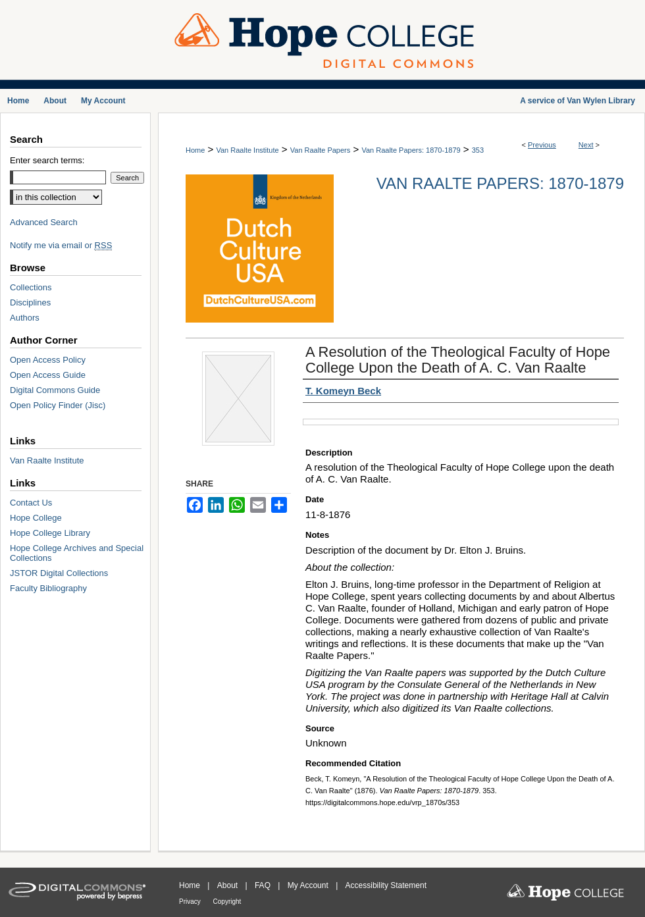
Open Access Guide (48, 375)
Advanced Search (44, 222)
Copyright (227, 901)
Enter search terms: (47, 160)
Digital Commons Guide (55, 390)
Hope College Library (50, 533)
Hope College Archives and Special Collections (76, 553)
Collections (31, 287)
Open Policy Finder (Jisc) (57, 405)
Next (586, 145)
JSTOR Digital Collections (59, 573)
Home (195, 150)
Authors (24, 318)
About (228, 885)
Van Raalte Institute (247, 150)
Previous (542, 145)
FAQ (263, 885)
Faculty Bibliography (48, 588)
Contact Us (31, 503)
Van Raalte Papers (320, 150)
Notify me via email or (61, 245)
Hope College (36, 518)
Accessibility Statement (386, 885)
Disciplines (30, 302)
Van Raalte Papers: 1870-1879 (410, 150)
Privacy (191, 901)
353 (478, 150)
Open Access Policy (48, 360)
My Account (309, 885)
